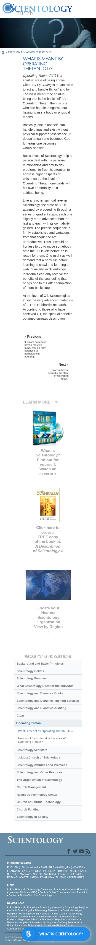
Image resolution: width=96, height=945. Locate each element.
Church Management (31, 787)
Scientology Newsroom (47, 910)
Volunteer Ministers (19, 892)
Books (43, 892)
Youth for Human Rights (50, 925)
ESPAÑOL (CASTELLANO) (22, 877)
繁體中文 (63, 871)
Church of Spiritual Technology (39, 802)
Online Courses (57, 892)
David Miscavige (71, 910)
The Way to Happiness (54, 919)
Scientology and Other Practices (39, 772)
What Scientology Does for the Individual (45, 686)
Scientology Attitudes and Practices (42, 765)
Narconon (12, 922)
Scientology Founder (31, 678)
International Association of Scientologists (54, 916)
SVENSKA (50, 874)
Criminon (74, 919)
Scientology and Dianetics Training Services (48, 700)
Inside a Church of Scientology (38, 757)
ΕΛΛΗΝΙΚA (46, 877)
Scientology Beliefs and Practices (45, 889)
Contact (13, 895)
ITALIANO (60, 877)
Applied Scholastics (31, 922)
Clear (20, 715)
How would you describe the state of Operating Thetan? (42, 740)
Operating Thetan (28, 723)
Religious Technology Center (37, 794)
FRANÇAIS (13, 871)
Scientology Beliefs (30, 671)
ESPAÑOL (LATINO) (69, 874)
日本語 (37, 871)
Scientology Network (51, 907)
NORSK (37, 874)
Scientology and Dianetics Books (40, 693)
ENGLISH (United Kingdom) (56, 867)
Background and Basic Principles (40, 663)
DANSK (78, 867)
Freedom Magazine (18, 919)
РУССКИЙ (49, 871)
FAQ (34, 892)
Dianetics (32, 907)
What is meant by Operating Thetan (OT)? (45, 731)
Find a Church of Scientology (36, 895)
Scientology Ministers (32, 750)
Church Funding (28, 809)
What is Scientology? (20, 910)
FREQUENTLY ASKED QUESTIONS (30, 52)
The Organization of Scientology (39, 780)
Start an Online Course (54, 913)
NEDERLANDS (78, 871)
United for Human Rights (21, 925)
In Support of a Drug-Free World (62, 922)
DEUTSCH (13, 874)
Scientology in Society (32, 816)
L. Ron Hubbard (16, 889)
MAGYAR (25, 874)
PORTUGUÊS (76, 877)
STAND (35, 919)
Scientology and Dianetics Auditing (41, 708)
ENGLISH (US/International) (23, 867)
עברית (26, 871)
